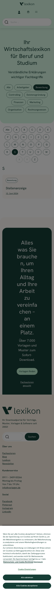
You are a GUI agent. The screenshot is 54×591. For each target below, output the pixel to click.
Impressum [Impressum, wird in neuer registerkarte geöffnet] (38, 562)
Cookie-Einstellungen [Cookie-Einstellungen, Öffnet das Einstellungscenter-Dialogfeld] (27, 569)
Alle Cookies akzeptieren (27, 585)
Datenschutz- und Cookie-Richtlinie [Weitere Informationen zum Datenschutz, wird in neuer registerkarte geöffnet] (18, 562)
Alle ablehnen (27, 577)
